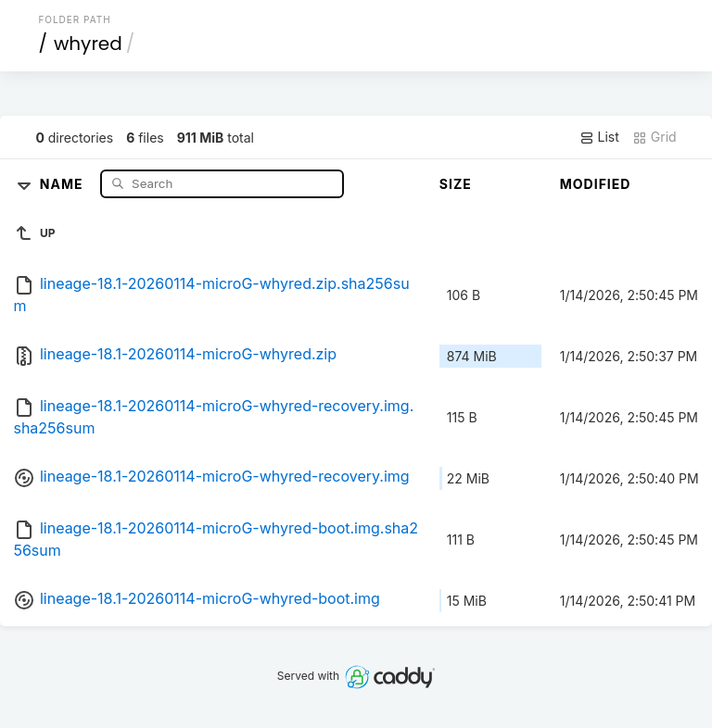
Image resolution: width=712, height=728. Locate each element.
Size (455, 184)
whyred (88, 43)
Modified (595, 184)
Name (63, 183)
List (599, 137)
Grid (654, 137)
